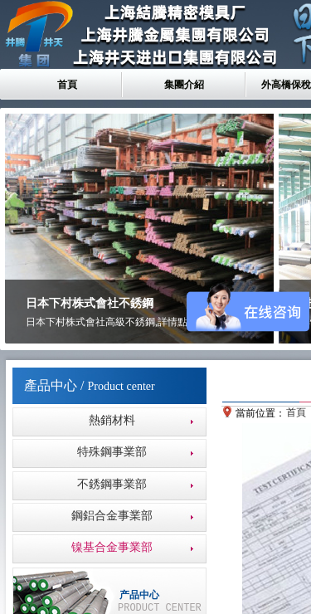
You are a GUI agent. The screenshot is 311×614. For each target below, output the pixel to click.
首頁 (67, 84)
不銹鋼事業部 (112, 484)
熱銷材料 (112, 420)
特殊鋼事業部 (112, 452)
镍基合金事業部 (112, 547)
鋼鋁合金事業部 (112, 515)
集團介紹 (184, 84)
